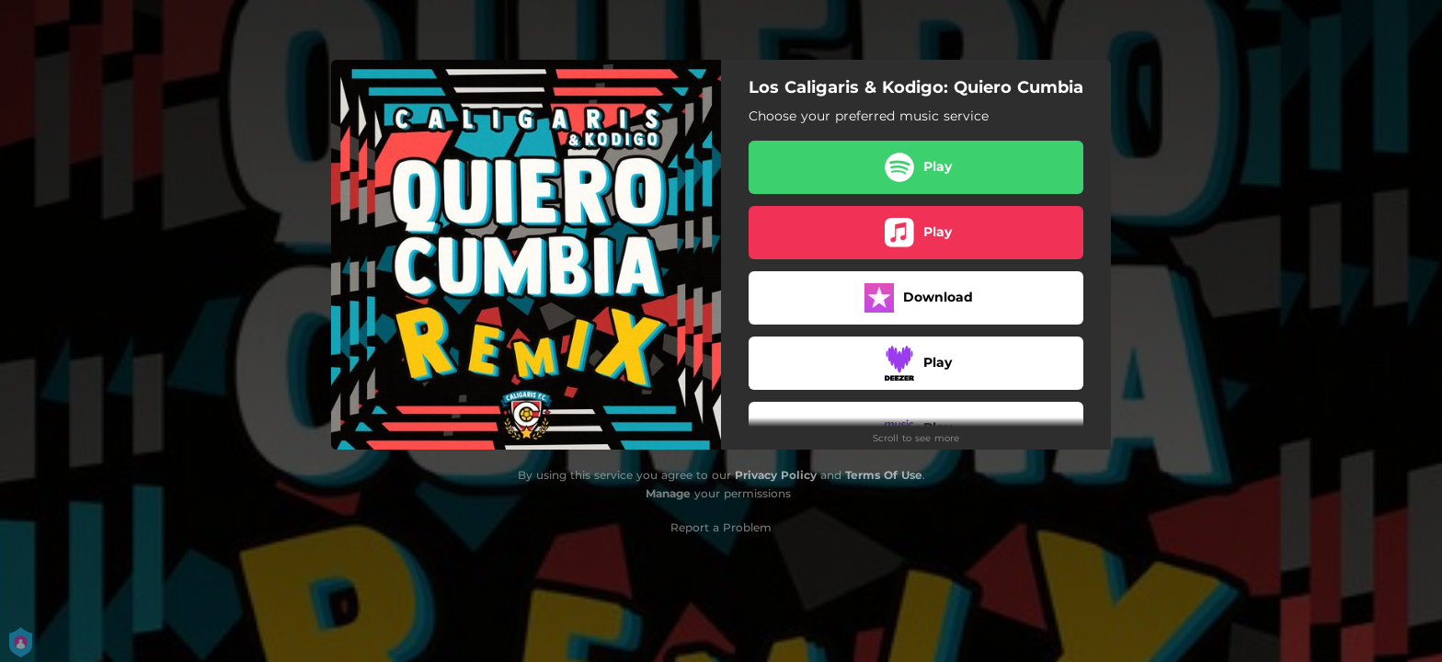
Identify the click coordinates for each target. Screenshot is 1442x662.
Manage (668, 493)
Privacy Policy (776, 475)
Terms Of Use (883, 475)
